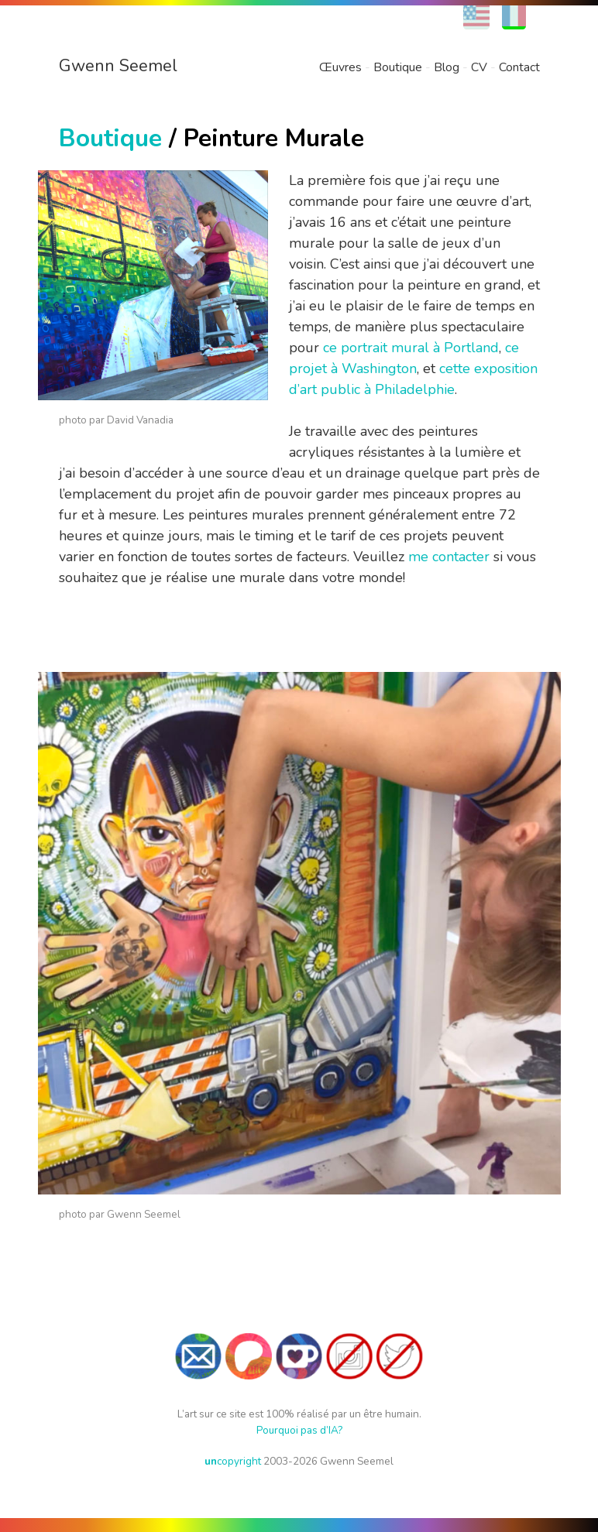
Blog (446, 67)
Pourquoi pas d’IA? (299, 1430)
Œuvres (340, 67)
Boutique (397, 67)
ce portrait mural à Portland (411, 347)
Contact (519, 67)
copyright (232, 1461)
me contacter (449, 556)
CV (479, 67)
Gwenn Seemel (118, 65)
